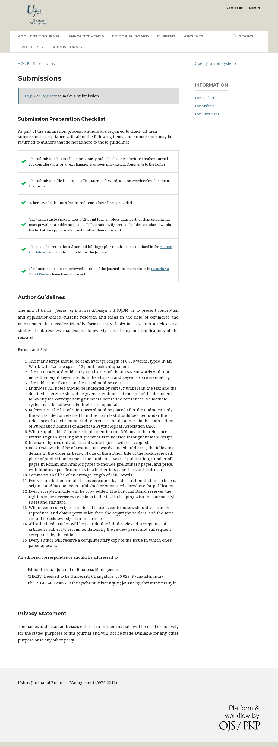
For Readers (205, 97)
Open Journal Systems (216, 63)
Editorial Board (130, 36)
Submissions (65, 47)
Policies (30, 47)
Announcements (86, 36)
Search (246, 36)
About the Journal (39, 36)
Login (254, 7)
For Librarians (207, 114)
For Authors (205, 105)
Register (234, 7)
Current (166, 36)
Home (23, 63)
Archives (193, 36)
